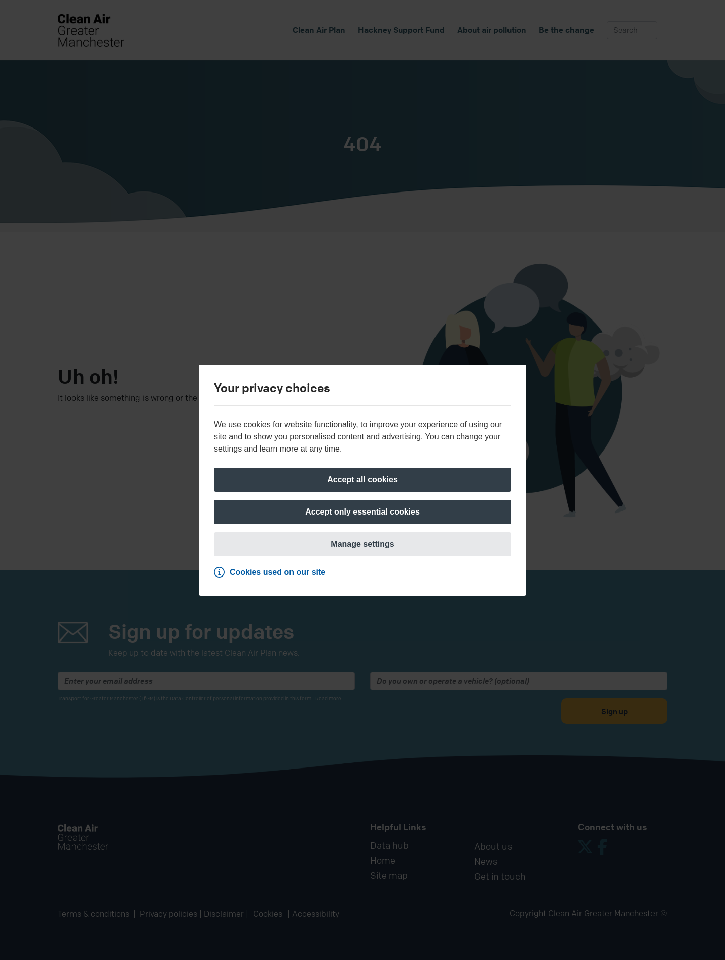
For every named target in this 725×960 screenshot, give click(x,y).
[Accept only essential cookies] (362, 512)
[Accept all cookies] (362, 480)
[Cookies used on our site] (272, 572)
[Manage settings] (362, 544)
